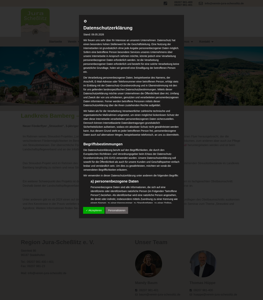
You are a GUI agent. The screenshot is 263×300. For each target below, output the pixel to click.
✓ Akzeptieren (94, 210)
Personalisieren (117, 210)
